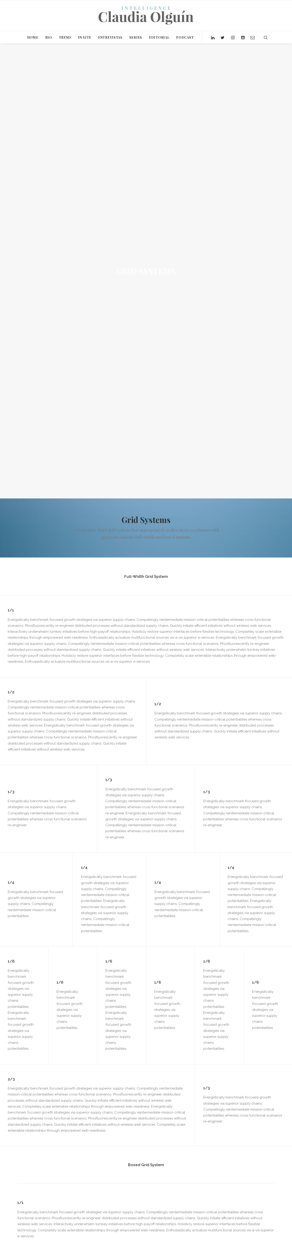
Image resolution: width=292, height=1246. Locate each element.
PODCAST (185, 37)
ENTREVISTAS (110, 37)
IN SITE (84, 37)
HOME (32, 37)
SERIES (135, 37)
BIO (48, 37)
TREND (65, 37)
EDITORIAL (159, 37)
